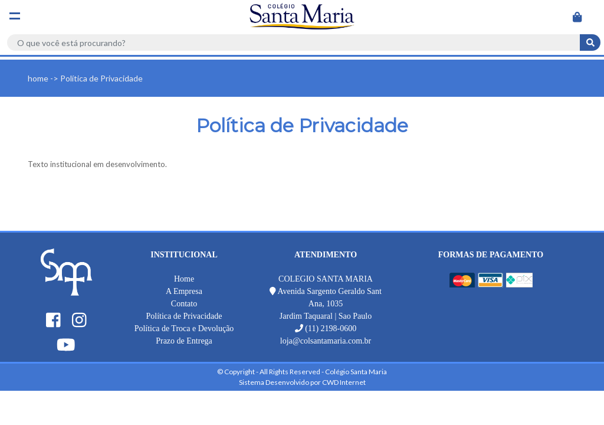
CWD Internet (344, 382)
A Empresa (184, 291)
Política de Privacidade (184, 316)
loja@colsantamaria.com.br (325, 340)
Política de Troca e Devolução (184, 328)
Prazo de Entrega (184, 340)
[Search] (293, 42)
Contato (184, 303)
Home (184, 278)
